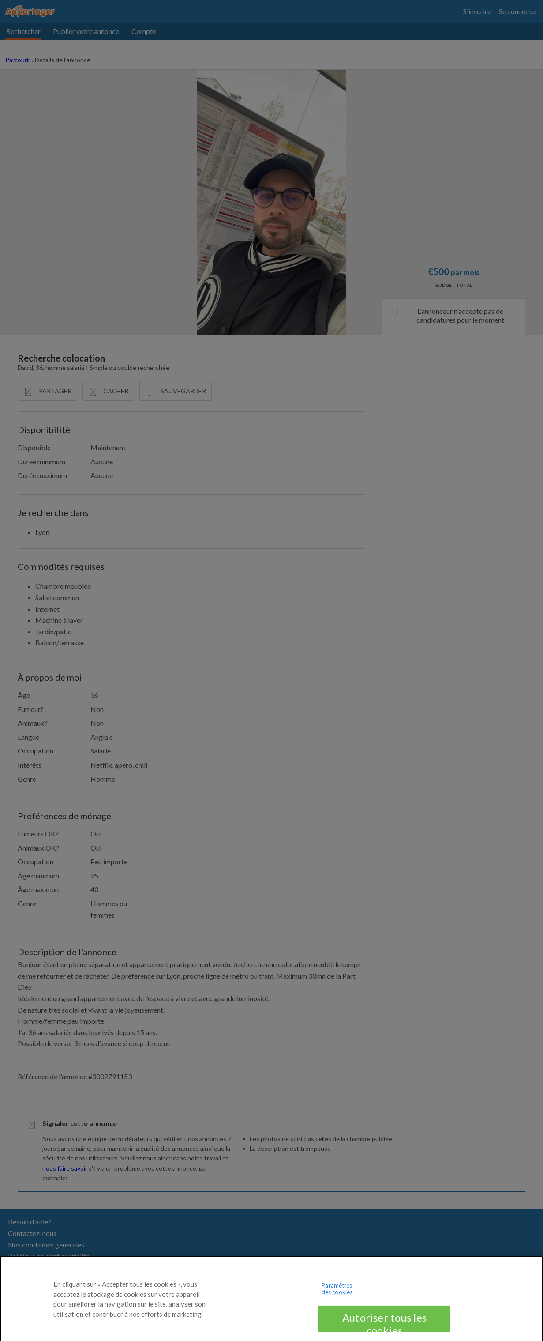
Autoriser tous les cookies (384, 1326)
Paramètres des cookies (337, 1294)
